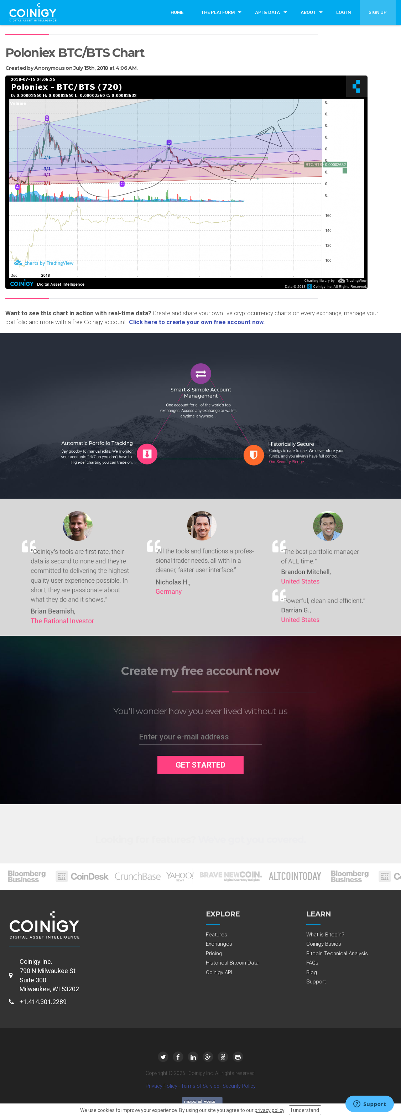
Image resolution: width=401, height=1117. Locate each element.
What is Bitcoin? (325, 934)
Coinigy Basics (323, 944)
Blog (311, 972)
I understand (305, 1110)
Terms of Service (200, 1086)
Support (316, 981)
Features (216, 934)
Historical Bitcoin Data (232, 963)
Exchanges (219, 944)
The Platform (218, 12)
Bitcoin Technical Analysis (337, 953)
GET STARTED (200, 764)
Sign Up (378, 12)
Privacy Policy (161, 1086)
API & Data (267, 12)
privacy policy (269, 1110)
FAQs (312, 963)
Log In (343, 12)
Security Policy (239, 1086)
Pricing (214, 953)
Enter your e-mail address (184, 736)
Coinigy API (219, 972)
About (308, 12)
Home (177, 12)
